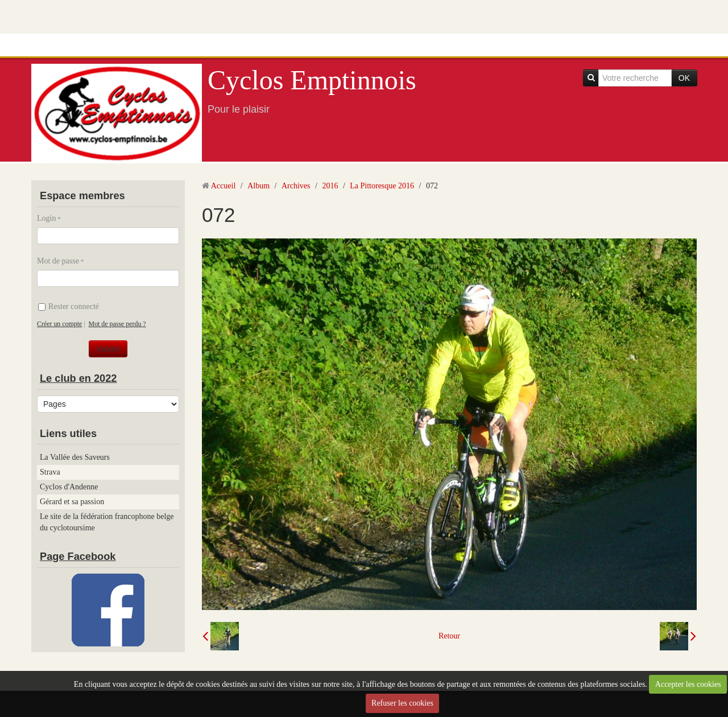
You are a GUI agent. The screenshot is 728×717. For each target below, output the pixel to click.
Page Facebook (77, 556)
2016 (330, 186)
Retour (449, 636)
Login (46, 218)
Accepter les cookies (688, 684)
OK (684, 78)
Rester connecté (68, 306)
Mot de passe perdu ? (117, 324)
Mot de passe (58, 261)
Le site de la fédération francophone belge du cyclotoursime (107, 522)
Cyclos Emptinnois (312, 80)
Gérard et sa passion (72, 501)
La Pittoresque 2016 (382, 186)
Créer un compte (59, 324)
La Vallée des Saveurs (75, 457)
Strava (50, 472)
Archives (296, 186)
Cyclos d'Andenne (69, 487)
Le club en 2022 (78, 378)
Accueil (223, 186)
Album (258, 186)
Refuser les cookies (402, 703)
